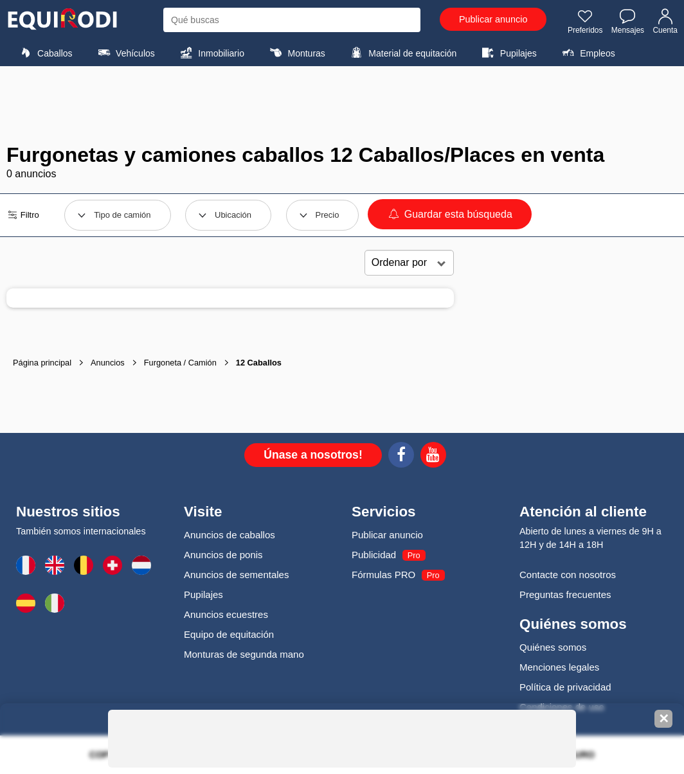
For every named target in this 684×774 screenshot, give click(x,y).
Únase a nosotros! (313, 454)
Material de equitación (401, 53)
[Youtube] (433, 457)
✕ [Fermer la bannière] (663, 719)
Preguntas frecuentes (565, 594)
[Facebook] (401, 457)
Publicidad (374, 554)
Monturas (295, 53)
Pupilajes (508, 53)
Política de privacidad (565, 687)
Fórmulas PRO (383, 574)
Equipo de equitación (229, 634)
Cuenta (665, 21)
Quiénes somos (552, 647)
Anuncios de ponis (223, 554)
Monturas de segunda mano (244, 654)
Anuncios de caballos (229, 534)
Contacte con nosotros (567, 574)
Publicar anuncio (493, 19)
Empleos (587, 53)
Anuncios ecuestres (226, 614)
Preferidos (585, 21)
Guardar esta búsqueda (449, 214)
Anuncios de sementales (236, 574)
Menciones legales (559, 667)
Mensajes (627, 21)
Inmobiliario (210, 53)
